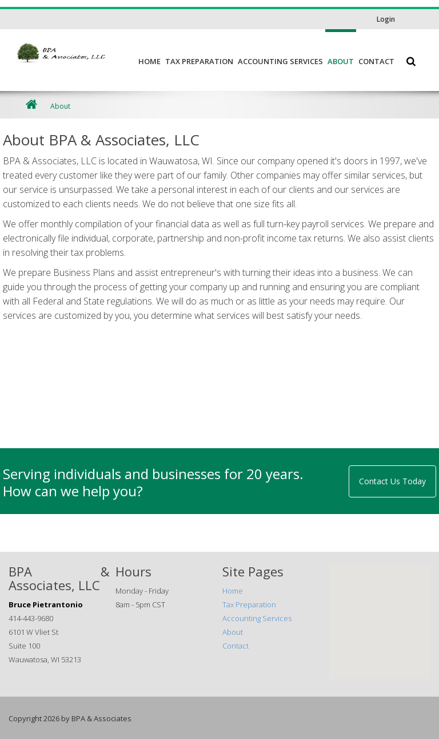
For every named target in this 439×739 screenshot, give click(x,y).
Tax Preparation (199, 61)
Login (386, 19)
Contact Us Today (392, 481)
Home (149, 61)
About (341, 61)
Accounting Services (280, 61)
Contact (376, 61)
